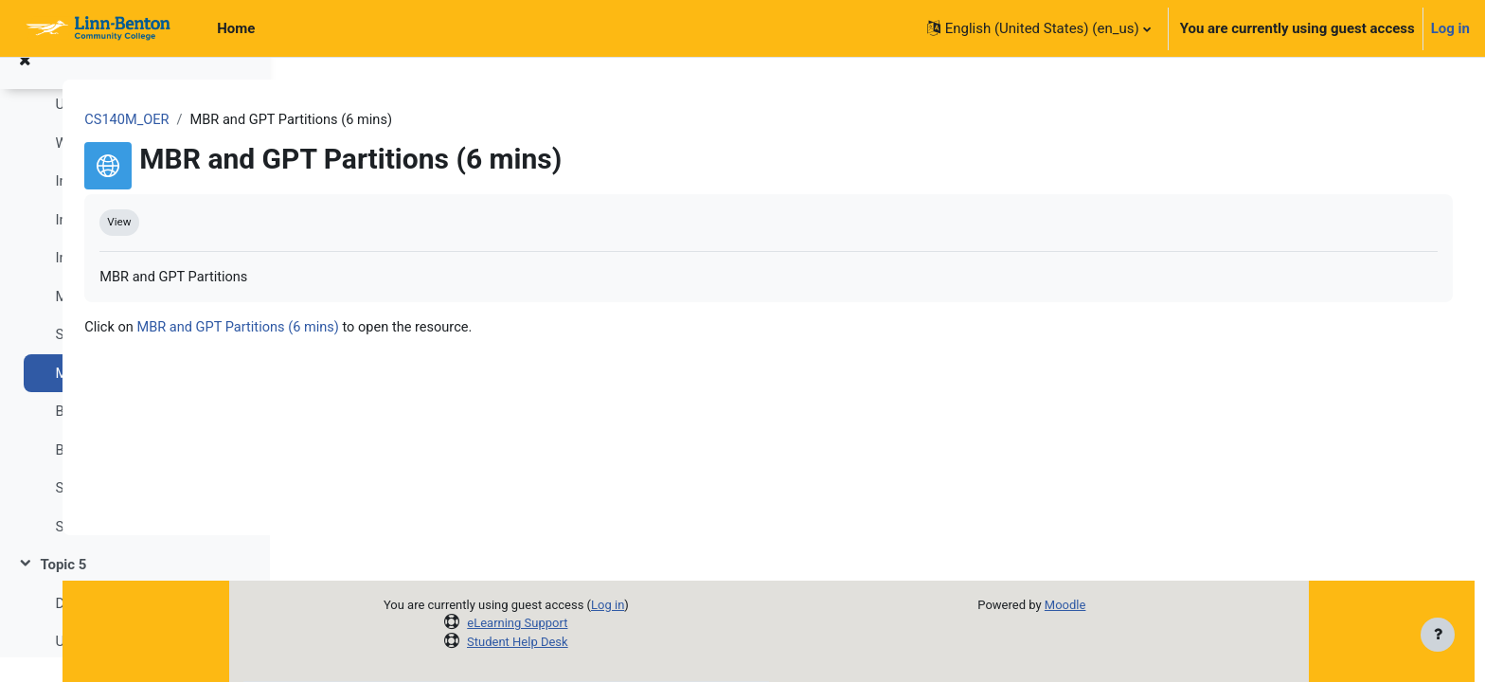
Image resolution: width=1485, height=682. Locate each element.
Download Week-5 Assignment (143, 628)
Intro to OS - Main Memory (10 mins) (143, 244)
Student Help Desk (611, 642)
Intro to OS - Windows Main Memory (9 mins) (143, 205)
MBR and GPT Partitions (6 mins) (143, 397)
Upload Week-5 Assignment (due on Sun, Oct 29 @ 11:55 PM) (143, 665)
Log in (1450, 28)
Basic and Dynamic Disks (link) (143, 474)
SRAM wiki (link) (106, 551)
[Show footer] (1438, 635)
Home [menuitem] (236, 28)
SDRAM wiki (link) (111, 512)
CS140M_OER (350, 120)
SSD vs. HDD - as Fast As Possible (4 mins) (143, 359)
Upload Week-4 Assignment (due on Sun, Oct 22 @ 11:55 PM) (143, 128)
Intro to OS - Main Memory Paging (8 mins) (143, 282)
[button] (1039, 28)
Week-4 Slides (99, 167)
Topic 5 (63, 589)
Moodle (1158, 605)
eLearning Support (611, 623)
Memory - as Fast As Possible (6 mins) (143, 321)
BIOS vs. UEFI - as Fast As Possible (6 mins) (143, 435)
